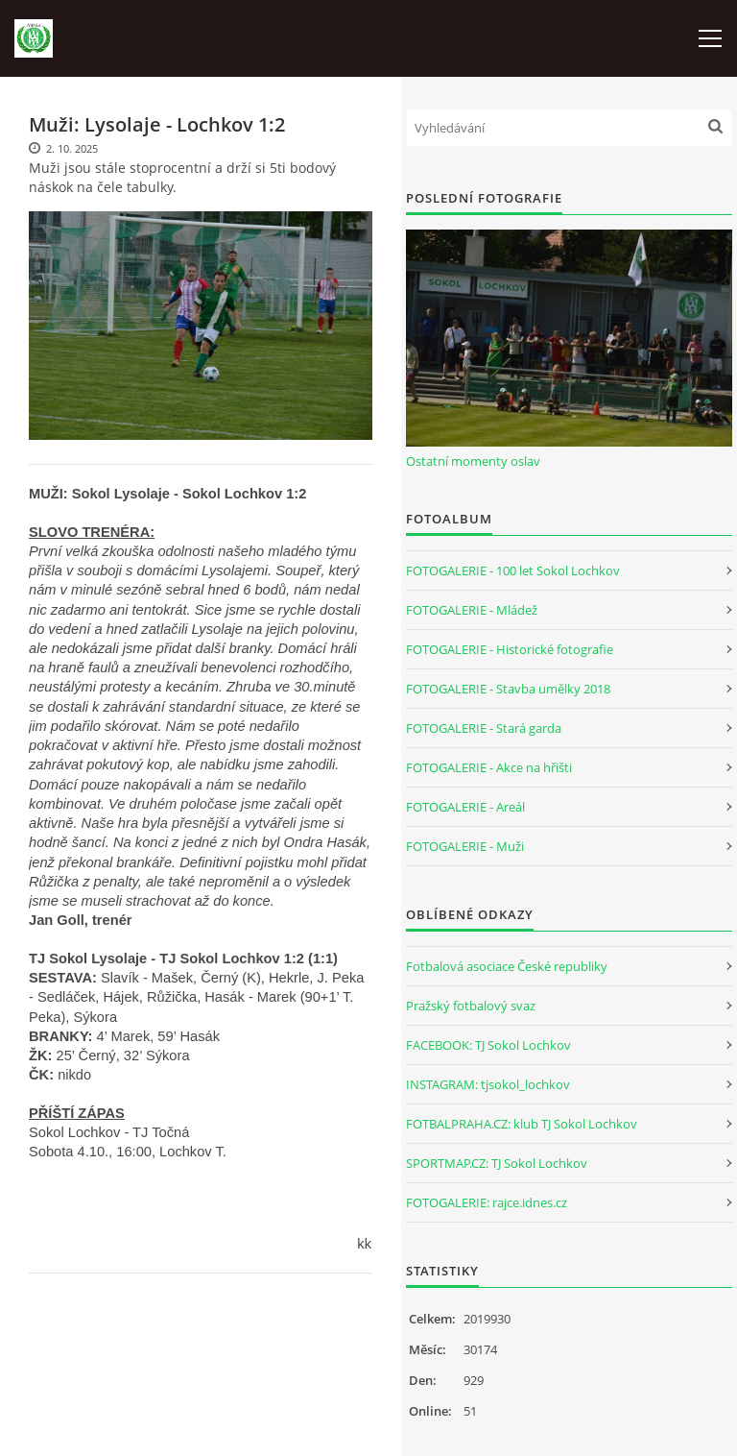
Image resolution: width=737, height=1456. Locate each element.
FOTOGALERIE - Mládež (471, 610)
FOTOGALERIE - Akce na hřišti (489, 767)
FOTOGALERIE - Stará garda (483, 728)
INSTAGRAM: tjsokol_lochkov (488, 1084)
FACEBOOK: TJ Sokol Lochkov (488, 1045)
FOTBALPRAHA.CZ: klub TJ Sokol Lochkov (521, 1123)
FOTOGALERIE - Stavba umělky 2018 (508, 688)
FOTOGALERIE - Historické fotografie (509, 649)
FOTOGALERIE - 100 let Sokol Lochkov (513, 570)
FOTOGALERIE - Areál (465, 806)
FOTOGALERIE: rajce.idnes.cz (486, 1202)
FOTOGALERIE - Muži (465, 846)
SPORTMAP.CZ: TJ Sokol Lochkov (496, 1163)
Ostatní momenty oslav (473, 461)
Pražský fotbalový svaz (470, 1005)
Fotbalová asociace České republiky (506, 966)
